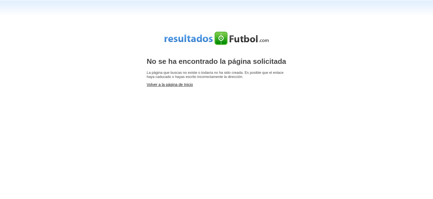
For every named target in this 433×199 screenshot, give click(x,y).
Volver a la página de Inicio (170, 84)
